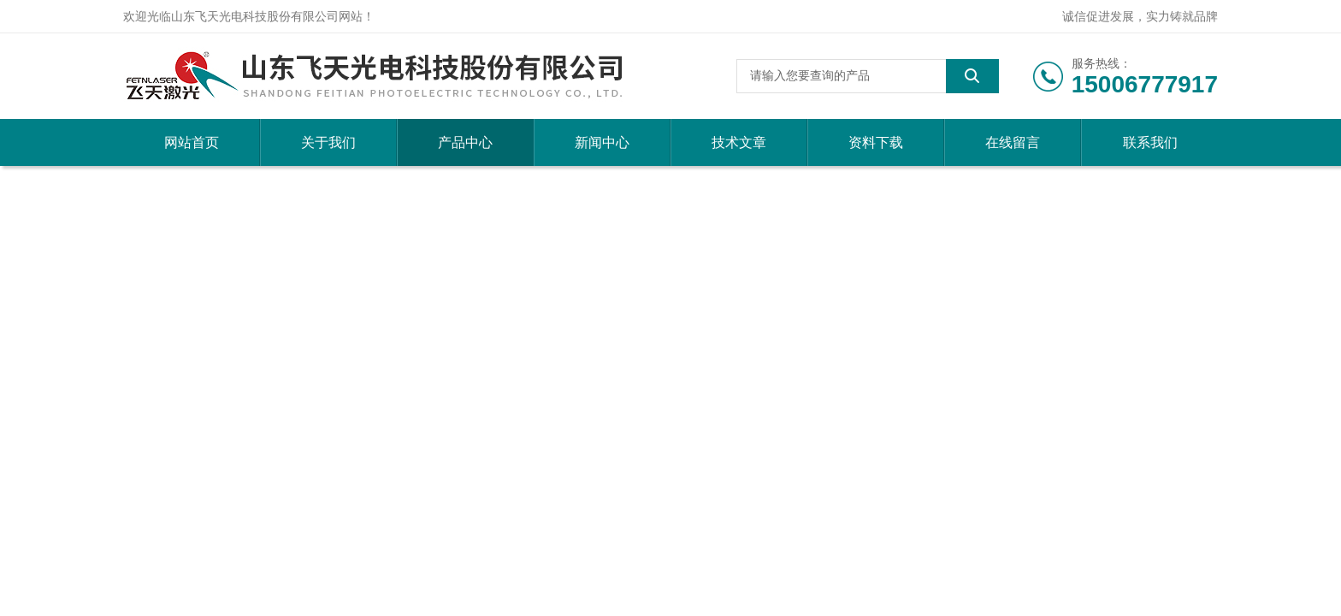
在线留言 (1012, 142)
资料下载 (875, 142)
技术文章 (739, 142)
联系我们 (1150, 142)
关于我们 (328, 142)
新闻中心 (602, 142)
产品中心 (465, 142)
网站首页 (191, 142)
